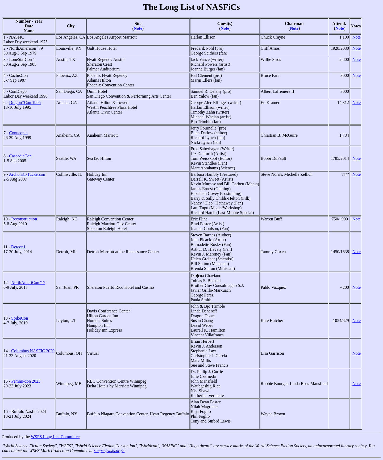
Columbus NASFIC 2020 (33, 351)
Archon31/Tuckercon (27, 174)
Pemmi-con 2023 (25, 381)
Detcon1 (18, 247)
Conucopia (18, 133)
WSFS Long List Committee (55, 436)
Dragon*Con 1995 (25, 102)
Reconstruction (24, 219)
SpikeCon (19, 318)
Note (138, 28)
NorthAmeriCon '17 (28, 282)
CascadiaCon (20, 156)
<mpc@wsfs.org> (109, 450)
